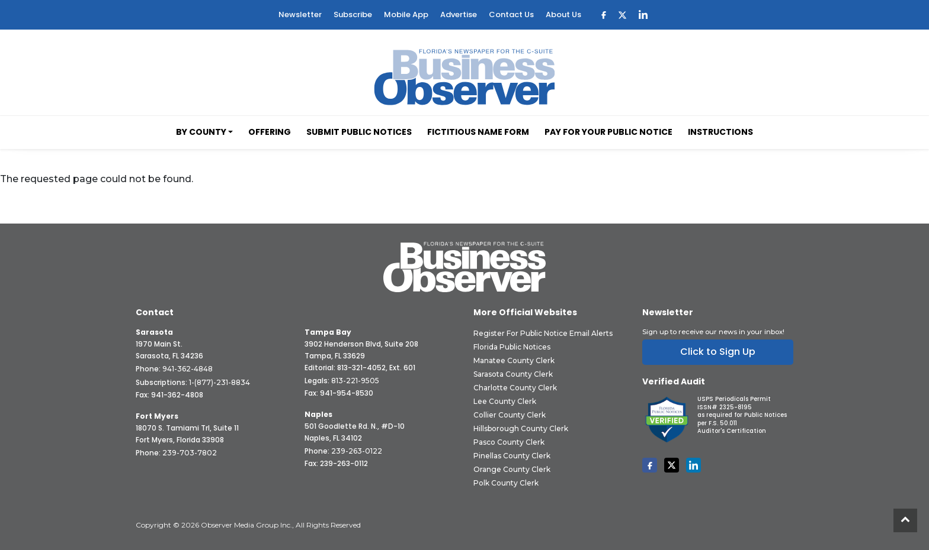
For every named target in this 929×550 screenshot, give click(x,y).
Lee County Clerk (504, 401)
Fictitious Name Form (478, 132)
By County (201, 132)
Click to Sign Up (717, 351)
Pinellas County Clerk (511, 455)
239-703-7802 (189, 452)
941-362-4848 (187, 368)
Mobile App (406, 14)
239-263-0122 (356, 451)
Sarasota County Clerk (513, 374)
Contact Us (511, 14)
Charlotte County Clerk (515, 387)
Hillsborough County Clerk (520, 428)
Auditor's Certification (731, 431)
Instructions (720, 132)
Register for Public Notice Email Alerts (543, 333)
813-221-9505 (355, 380)
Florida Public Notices (511, 346)
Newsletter (300, 14)
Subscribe (353, 14)
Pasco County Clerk (508, 442)
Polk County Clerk (506, 482)
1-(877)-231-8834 (219, 382)
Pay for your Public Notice (608, 132)
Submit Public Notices (359, 132)
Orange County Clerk (511, 469)
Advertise (458, 14)
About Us (563, 14)
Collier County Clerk (509, 414)
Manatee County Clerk (514, 360)
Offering (269, 132)
